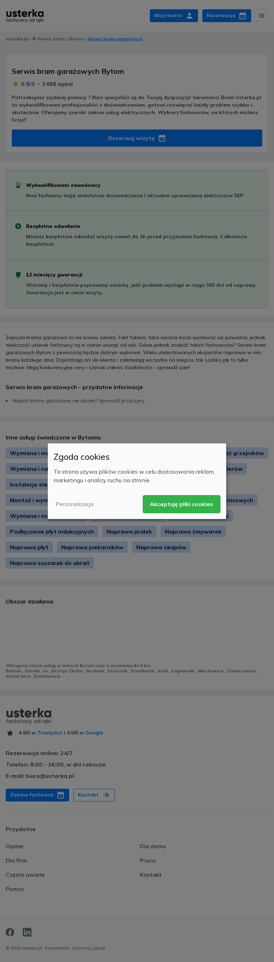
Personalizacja (74, 504)
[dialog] (137, 481)
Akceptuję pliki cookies (181, 504)
